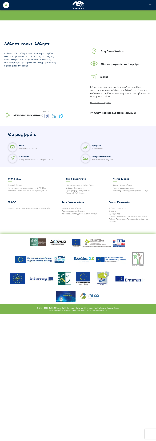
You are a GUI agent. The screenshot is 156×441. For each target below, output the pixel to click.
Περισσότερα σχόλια (100, 102)
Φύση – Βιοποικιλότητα (122, 185)
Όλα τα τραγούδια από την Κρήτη (121, 64)
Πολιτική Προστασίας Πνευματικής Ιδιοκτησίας (128, 216)
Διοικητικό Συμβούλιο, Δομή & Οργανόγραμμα (27, 191)
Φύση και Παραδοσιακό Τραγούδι (115, 112)
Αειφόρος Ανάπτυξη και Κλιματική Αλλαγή (130, 191)
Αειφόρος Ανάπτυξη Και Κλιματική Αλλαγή (79, 214)
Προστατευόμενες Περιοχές (73, 211)
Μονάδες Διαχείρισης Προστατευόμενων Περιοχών (29, 208)
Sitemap (112, 211)
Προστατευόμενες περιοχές (124, 188)
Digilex (100, 308)
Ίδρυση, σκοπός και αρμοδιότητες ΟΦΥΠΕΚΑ (27, 188)
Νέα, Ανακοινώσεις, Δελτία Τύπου (80, 185)
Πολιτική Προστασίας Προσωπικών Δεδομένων (128, 219)
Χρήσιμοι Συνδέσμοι (117, 208)
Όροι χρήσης (114, 214)
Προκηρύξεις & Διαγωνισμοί (77, 191)
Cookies (112, 222)
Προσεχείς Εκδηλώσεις (75, 193)
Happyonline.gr (113, 308)
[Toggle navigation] (150, 5)
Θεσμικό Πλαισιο (15, 185)
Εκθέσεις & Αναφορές (75, 188)
